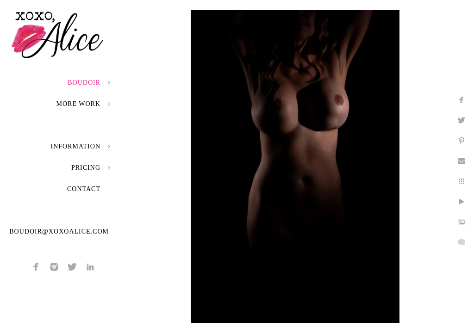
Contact (83, 188)
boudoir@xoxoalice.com (59, 231)
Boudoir (84, 82)
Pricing (85, 167)
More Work (78, 103)
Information (75, 146)
